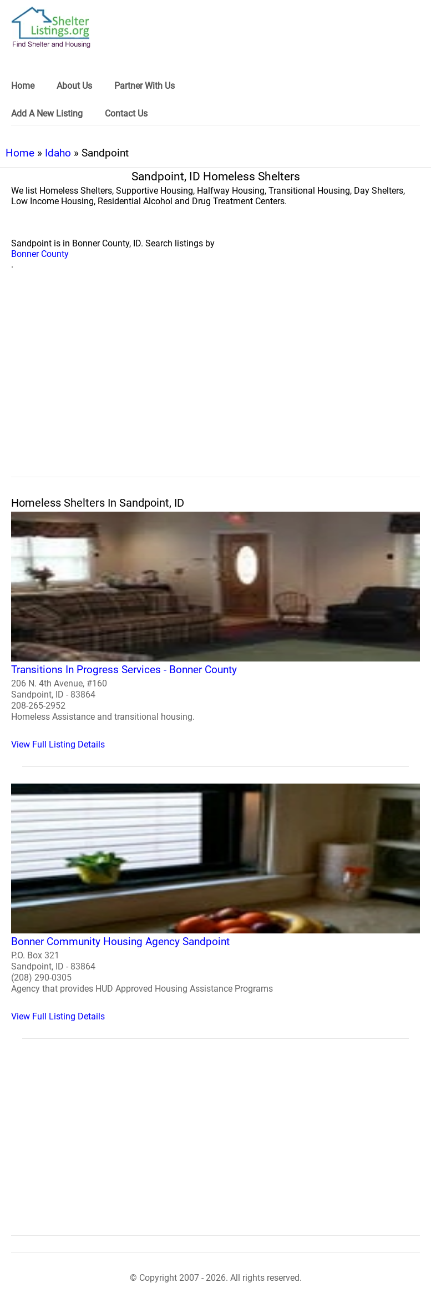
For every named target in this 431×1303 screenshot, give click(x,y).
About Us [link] (74, 85)
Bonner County (40, 254)
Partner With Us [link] (144, 85)
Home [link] (22, 85)
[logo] (51, 27)
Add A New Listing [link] (47, 113)
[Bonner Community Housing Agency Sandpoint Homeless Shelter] (215, 903)
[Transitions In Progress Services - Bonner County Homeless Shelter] (215, 631)
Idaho (58, 153)
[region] (215, 385)
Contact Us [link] (126, 113)
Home (20, 153)
